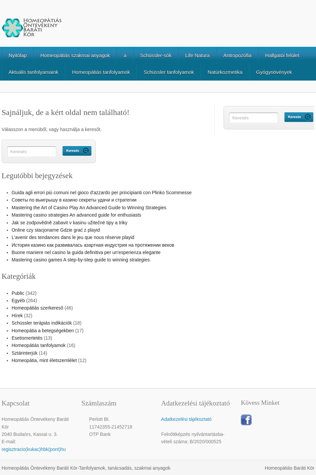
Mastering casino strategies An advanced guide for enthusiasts (76, 215)
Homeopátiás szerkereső (37, 308)
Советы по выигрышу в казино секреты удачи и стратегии (74, 200)
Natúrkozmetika (225, 72)
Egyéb (18, 300)
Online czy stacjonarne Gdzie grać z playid (56, 230)
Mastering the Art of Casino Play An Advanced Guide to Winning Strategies (89, 207)
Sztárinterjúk (25, 353)
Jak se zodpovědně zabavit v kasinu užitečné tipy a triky (69, 222)
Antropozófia (237, 55)
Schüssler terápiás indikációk (42, 323)
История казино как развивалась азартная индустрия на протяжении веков (93, 245)
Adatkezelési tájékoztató (186, 419)
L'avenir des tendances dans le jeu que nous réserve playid (73, 237)
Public (18, 293)
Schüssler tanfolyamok (168, 72)
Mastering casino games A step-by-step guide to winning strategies (81, 259)
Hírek (17, 315)
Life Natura (197, 55)
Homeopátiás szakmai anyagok (75, 55)
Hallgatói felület (282, 55)
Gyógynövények (274, 72)
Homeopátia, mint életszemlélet (44, 360)
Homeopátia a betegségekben (43, 330)
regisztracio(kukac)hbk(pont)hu (34, 449)
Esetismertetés (27, 338)
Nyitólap (18, 55)
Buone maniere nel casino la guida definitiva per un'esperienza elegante (86, 252)
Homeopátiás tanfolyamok (101, 72)
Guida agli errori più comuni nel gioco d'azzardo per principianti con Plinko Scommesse (102, 192)
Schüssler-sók (156, 55)
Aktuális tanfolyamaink (33, 72)
